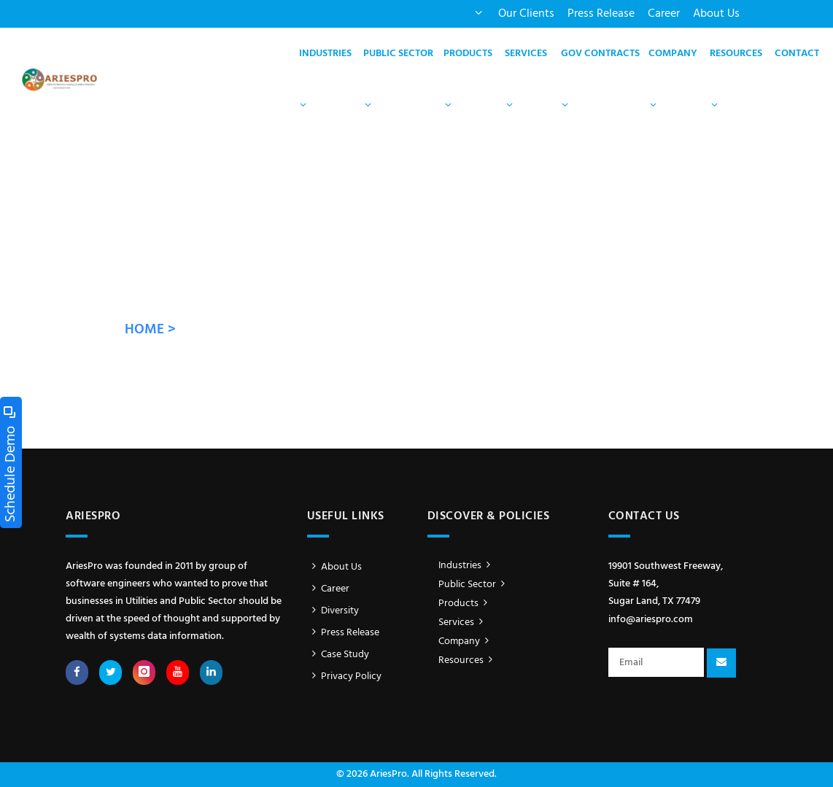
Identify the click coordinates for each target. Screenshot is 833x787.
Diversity (333, 610)
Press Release (601, 14)
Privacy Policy (344, 676)
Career (664, 14)
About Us (716, 14)
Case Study (338, 654)
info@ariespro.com (650, 619)
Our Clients (526, 14)
